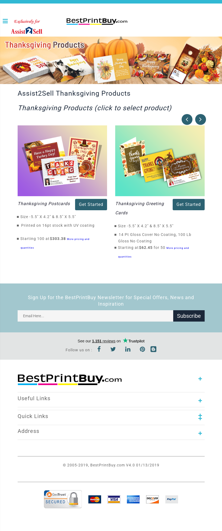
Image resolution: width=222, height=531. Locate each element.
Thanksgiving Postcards (44, 203)
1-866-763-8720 (68, 30)
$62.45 (147, 247)
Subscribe (189, 316)
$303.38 (59, 238)
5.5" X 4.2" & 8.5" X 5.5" (55, 217)
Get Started (91, 204)
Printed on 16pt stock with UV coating (58, 225)
